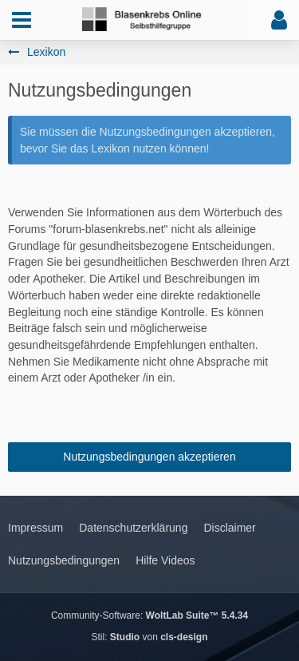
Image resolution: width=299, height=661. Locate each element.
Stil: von (149, 637)
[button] (21, 20)
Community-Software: (149, 615)
